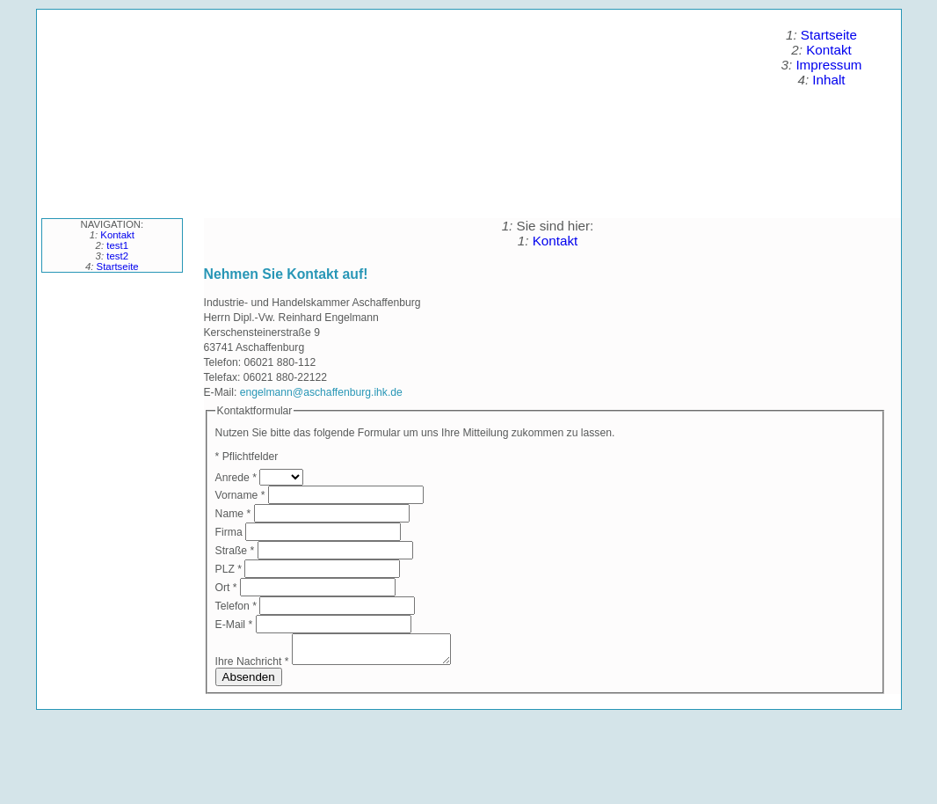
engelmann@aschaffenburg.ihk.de (321, 392)
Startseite (829, 34)
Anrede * (236, 477)
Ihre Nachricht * (252, 667)
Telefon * (236, 606)
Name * (233, 514)
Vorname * (240, 495)
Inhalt (828, 79)
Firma (230, 532)
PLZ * (228, 569)
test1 (117, 245)
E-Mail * (234, 624)
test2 (117, 256)
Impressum (828, 64)
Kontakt (829, 49)
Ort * (226, 587)
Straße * (235, 551)
